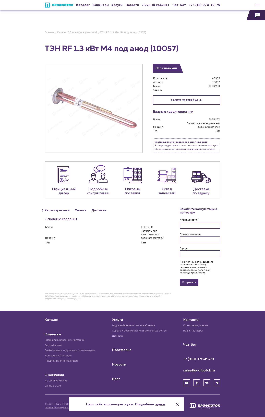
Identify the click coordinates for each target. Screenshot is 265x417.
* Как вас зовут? (189, 220)
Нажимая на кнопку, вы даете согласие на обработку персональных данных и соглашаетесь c (196, 267)
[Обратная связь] (255, 15)
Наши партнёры (193, 330)
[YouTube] (186, 382)
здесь (167, 403)
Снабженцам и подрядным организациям (70, 350)
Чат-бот (179, 5)
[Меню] (255, 5)
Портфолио (121, 349)
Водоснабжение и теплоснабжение (133, 325)
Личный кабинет (156, 5)
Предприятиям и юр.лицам (61, 360)
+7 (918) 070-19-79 (204, 5)
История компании (56, 380)
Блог (116, 379)
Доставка (117, 335)
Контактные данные (195, 325)
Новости (119, 364)
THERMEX (214, 86)
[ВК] (206, 382)
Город (183, 248)
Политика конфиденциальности (61, 407)
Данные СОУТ (53, 385)
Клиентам (101, 5)
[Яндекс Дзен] (196, 382)
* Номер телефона (190, 234)
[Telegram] (217, 382)
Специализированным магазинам (65, 339)
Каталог (83, 5)
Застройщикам (53, 345)
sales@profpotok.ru (199, 370)
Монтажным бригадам (58, 355)
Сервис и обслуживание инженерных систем (139, 330)
